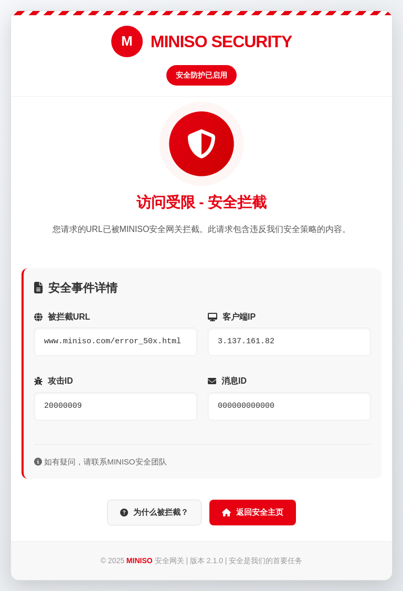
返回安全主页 (252, 512)
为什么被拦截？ (154, 512)
